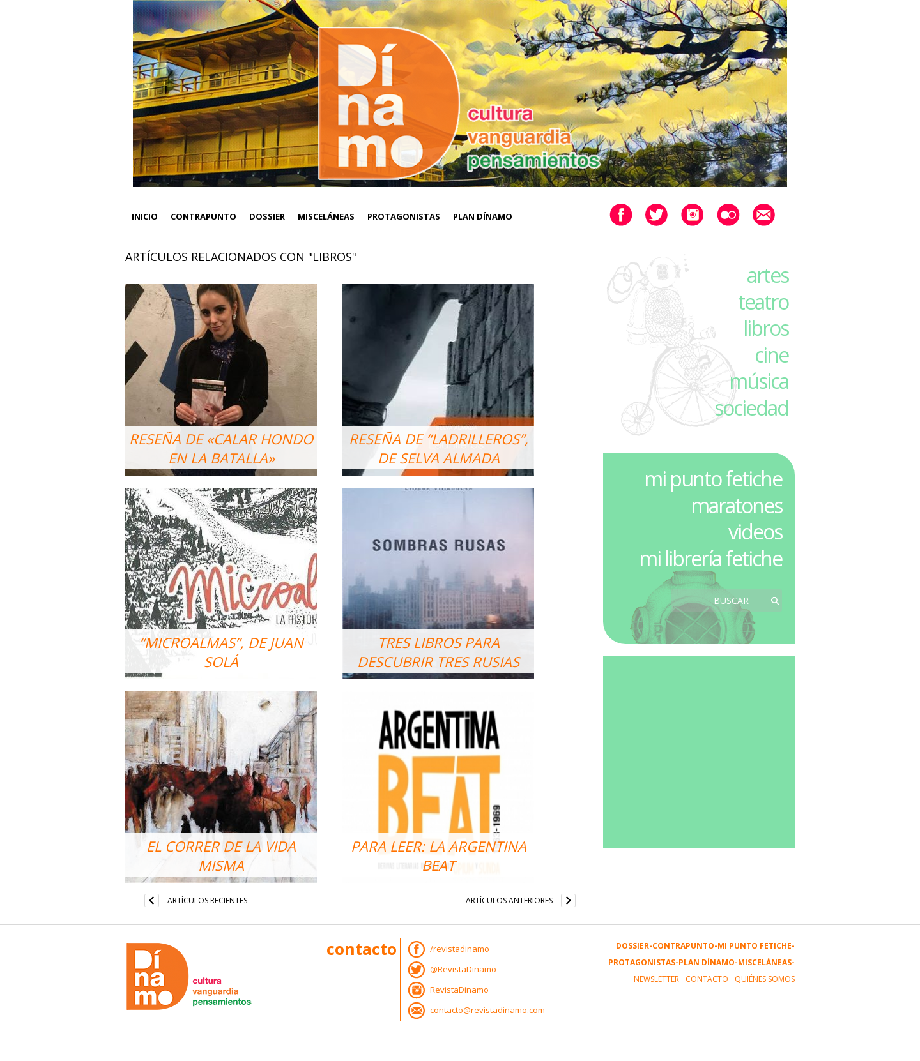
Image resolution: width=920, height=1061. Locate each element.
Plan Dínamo (482, 216)
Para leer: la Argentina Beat (438, 855)
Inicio (145, 216)
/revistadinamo (459, 948)
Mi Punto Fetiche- (756, 945)
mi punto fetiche (713, 478)
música (758, 381)
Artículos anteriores (509, 900)
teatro (763, 301)
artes (767, 275)
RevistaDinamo (459, 989)
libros (765, 328)
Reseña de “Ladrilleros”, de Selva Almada (438, 448)
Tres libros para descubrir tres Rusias (438, 652)
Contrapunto (203, 216)
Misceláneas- (766, 962)
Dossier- (634, 945)
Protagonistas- (643, 962)
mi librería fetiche (710, 558)
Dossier (267, 216)
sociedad (751, 407)
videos (755, 531)
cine (771, 354)
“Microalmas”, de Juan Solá (221, 652)
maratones (736, 505)
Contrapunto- (684, 945)
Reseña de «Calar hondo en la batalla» (221, 448)
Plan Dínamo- (708, 962)
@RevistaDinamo (463, 969)
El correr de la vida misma (221, 855)
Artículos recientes (207, 900)
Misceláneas (326, 216)
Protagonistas (403, 216)
